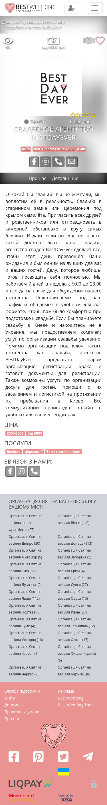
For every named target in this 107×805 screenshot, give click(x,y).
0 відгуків (80, 121)
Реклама (66, 691)
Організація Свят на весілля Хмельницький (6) (77, 653)
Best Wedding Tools (76, 705)
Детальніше (65, 178)
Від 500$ (34, 433)
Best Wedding (71, 698)
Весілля (14, 451)
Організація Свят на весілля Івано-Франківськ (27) (25, 522)
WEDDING (36, 7)
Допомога (14, 705)
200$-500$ (15, 433)
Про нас (12, 718)
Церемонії (33, 451)
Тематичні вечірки (63, 451)
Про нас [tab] (37, 178)
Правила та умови (22, 711)
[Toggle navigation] (71, 8)
